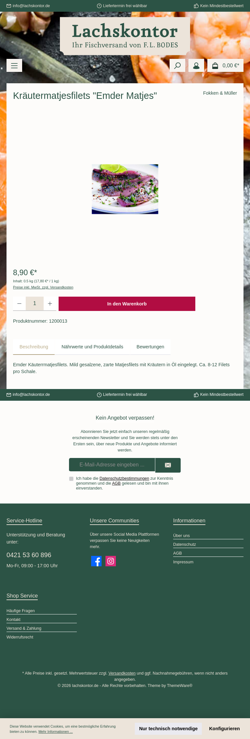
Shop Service (22, 595)
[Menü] (14, 65)
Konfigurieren (224, 728)
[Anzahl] (34, 304)
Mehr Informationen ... (55, 731)
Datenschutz (184, 544)
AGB (116, 483)
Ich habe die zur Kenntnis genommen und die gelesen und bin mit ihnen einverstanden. (124, 483)
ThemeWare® (179, 685)
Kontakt (14, 619)
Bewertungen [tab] (150, 346)
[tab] (34, 347)
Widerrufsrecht (20, 637)
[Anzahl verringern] (19, 304)
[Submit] (168, 465)
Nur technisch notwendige (168, 728)
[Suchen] (177, 65)
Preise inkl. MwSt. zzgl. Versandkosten (43, 287)
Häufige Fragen (21, 611)
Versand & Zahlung (24, 628)
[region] (125, 189)
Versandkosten (121, 673)
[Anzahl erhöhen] (50, 304)
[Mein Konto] (196, 65)
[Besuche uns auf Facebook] (96, 561)
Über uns (181, 535)
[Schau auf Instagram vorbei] (110, 561)
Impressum (183, 562)
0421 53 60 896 (29, 554)
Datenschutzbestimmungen (124, 478)
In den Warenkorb (127, 303)
